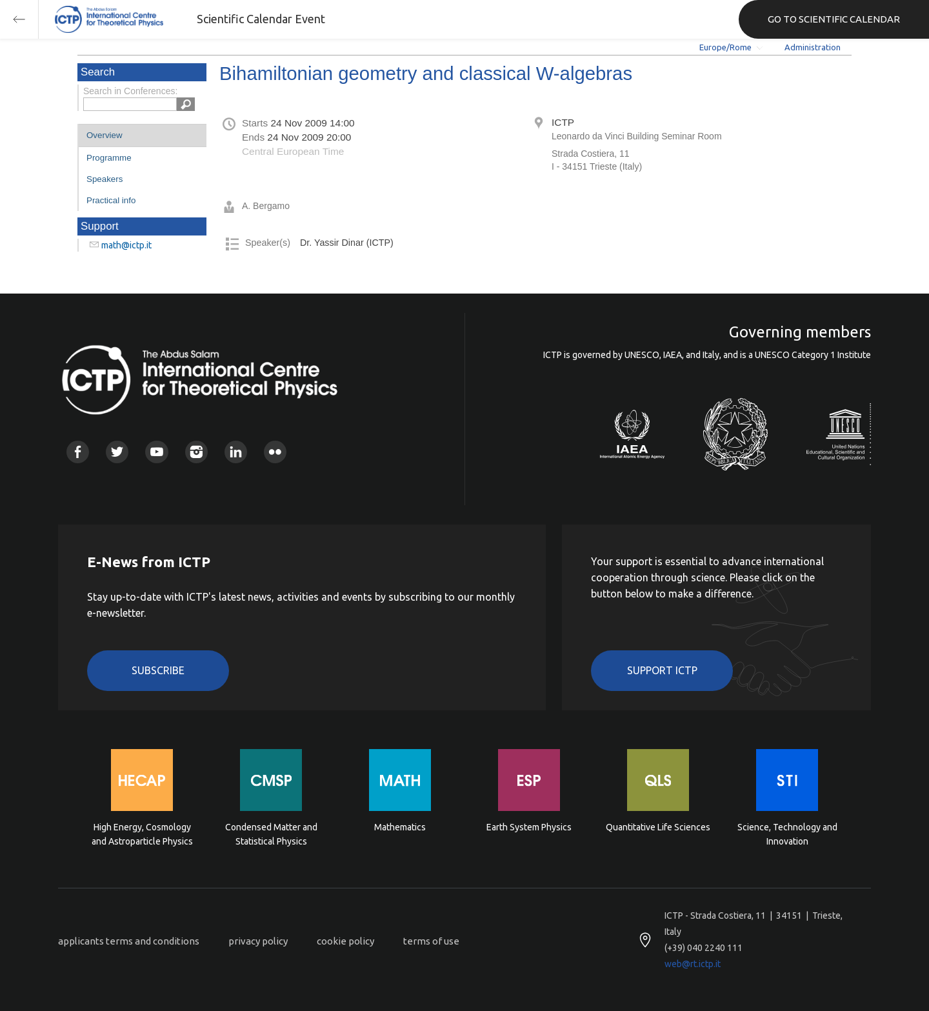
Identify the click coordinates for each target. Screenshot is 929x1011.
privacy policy (258, 941)
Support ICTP (662, 670)
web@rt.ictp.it (692, 964)
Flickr (275, 452)
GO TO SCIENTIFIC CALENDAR (834, 19)
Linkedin (236, 452)
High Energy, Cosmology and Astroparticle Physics (142, 834)
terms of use (431, 941)
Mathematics (400, 827)
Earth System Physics (529, 827)
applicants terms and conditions (128, 941)
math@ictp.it (126, 245)
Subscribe (158, 670)
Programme (109, 158)
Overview (104, 135)
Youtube (156, 452)
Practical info (110, 200)
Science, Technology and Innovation (787, 834)
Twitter (117, 452)
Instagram (196, 452)
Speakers (104, 179)
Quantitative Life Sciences (658, 827)
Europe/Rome (725, 47)
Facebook (77, 452)
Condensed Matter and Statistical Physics (271, 834)
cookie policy (345, 941)
